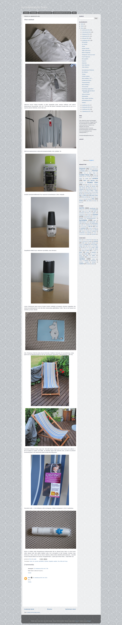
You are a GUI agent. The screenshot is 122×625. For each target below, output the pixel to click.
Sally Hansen (82, 187)
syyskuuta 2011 (86, 36)
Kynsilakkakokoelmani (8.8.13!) (62, 12)
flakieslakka (81, 212)
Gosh (31, 561)
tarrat (88, 231)
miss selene (89, 200)
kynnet (36, 561)
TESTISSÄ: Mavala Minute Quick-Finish (88, 91)
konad (81, 200)
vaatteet (55, 561)
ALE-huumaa (85, 86)
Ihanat (83, 46)
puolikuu (90, 228)
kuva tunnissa (93, 254)
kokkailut (94, 252)
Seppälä (51, 561)
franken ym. (88, 212)
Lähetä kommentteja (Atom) (33, 612)
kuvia (80, 255)
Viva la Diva (86, 193)
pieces (80, 202)
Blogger (89, 621)
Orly (92, 184)
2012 (82, 26)
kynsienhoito (87, 216)
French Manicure (86, 56)
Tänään (84, 74)
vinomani (93, 234)
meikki (93, 255)
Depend (82, 169)
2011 (82, 28)
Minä (74, 12)
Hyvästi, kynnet (85, 48)
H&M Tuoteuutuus (86, 50)
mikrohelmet (95, 225)
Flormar (95, 171)
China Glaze (87, 166)
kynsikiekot (94, 216)
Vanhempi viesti (70, 609)
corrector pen (87, 209)
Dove (91, 169)
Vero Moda (95, 192)
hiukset (83, 250)
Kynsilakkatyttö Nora (34, 7)
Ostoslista (33, 12)
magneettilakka (94, 223)
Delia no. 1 (94, 167)
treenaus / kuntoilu (84, 262)
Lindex (86, 178)
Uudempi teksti (29, 609)
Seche (89, 187)
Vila (59, 561)
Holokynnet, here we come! (88, 54)
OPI (84, 184)
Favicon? (84, 61)
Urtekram (89, 192)
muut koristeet (83, 226)
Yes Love (92, 197)
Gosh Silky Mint (85, 65)
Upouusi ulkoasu (86, 94)
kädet (94, 220)
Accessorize (81, 166)
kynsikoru (81, 218)
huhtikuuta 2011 (86, 109)
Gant (85, 173)
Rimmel (93, 186)
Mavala (92, 180)
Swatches (84, 63)
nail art (90, 226)
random (82, 259)
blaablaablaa (85, 96)
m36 (85, 223)
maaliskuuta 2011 (86, 111)
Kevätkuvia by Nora (86, 80)
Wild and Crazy (63, 561)
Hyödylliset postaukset (45, 12)
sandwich (81, 229)
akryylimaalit (92, 208)
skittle (86, 229)
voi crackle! (84, 44)
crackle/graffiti (94, 209)
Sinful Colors (88, 189)
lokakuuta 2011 (86, 34)
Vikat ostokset (85, 67)
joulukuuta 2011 (86, 30)
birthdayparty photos (87, 100)
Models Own (92, 182)
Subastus (95, 189)
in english (94, 250)
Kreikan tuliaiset (85, 76)
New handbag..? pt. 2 (87, 78)
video (88, 234)
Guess (80, 176)
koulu (85, 254)
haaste (96, 249)
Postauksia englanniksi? (87, 88)
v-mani (95, 232)
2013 (82, 24)
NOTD (81, 208)
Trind (85, 192)
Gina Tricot (92, 173)
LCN (93, 176)
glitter (94, 212)
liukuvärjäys (92, 222)
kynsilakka (41, 561)
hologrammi (82, 214)
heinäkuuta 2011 (86, 40)
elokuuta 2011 (85, 38)
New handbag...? (86, 84)
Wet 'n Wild (82, 195)
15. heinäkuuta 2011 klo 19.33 (40, 577)
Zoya (89, 199)
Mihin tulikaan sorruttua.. (88, 98)
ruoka (93, 259)
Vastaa (29, 572)
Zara (85, 199)
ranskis (94, 228)
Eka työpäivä (85, 58)
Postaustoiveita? (86, 82)
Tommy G (81, 190)
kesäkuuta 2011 (86, 105)
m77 (89, 223)
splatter (91, 229)
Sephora (94, 187)
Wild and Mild (85, 197)
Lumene (95, 178)
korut (80, 254)
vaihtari (88, 263)
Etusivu (26, 12)
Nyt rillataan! (85, 72)
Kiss (89, 176)
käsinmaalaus (82, 222)
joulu (80, 252)
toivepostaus (82, 232)
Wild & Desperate (86, 52)
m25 (80, 223)
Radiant (87, 186)
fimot (95, 211)
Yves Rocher (84, 249)
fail (89, 211)
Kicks (85, 176)
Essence (96, 169)
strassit (96, 229)
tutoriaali (89, 232)
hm (33, 561)
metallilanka (88, 225)
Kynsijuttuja (84, 42)
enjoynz (77, 621)
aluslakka (81, 209)
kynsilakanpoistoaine (91, 218)
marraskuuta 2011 (86, 32)
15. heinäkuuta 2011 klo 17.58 (41, 568)
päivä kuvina (94, 257)
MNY (84, 180)
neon (97, 226)
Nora (29, 577)
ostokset (46, 561)
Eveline (83, 171)
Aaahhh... (84, 102)
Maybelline (81, 182)
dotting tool (84, 211)
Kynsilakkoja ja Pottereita (88, 70)
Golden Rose (84, 175)
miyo (95, 200)
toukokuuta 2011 (86, 107)
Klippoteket (85, 241)
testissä (94, 231)
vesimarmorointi (82, 234)
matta (82, 225)
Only (89, 184)
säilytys (83, 231)
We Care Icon (94, 193)
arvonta (90, 249)
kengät (87, 252)
